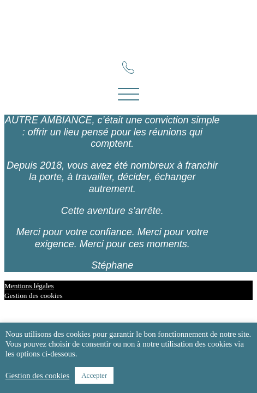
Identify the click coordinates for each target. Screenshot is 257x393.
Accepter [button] (94, 375)
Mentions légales (29, 286)
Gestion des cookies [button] (33, 295)
